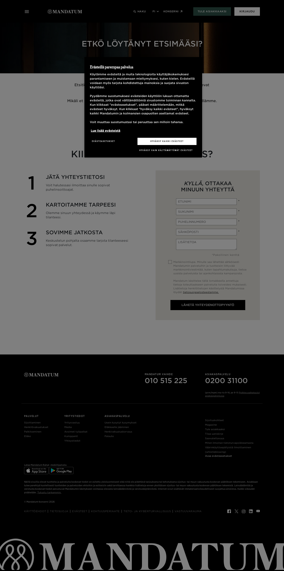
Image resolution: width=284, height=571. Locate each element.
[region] (143, 107)
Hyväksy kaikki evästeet (167, 141)
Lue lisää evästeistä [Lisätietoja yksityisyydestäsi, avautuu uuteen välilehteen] (105, 131)
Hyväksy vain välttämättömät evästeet (166, 150)
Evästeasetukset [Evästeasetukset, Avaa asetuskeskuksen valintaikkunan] (103, 141)
